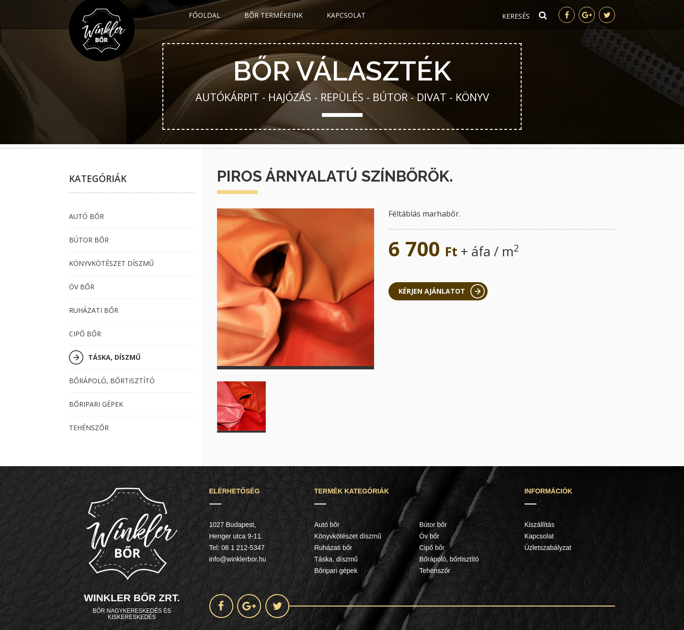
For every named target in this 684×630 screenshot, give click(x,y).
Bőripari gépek (96, 404)
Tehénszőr (89, 427)
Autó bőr (86, 216)
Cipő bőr (85, 333)
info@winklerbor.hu (237, 559)
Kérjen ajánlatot (432, 291)
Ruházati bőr (93, 310)
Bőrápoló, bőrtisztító (112, 380)
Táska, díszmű (114, 357)
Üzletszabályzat (547, 547)
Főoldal (204, 15)
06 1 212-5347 (242, 547)
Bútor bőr (89, 239)
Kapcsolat (346, 15)
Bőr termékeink (273, 15)
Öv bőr (81, 286)
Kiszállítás (539, 524)
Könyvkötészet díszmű (111, 263)
